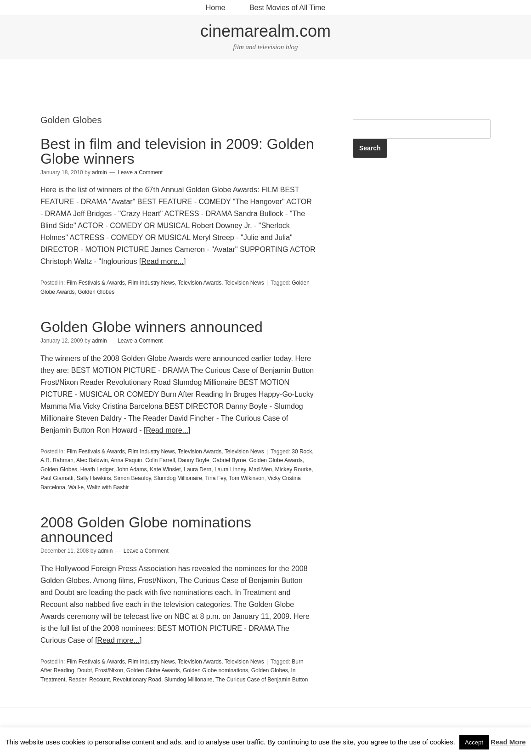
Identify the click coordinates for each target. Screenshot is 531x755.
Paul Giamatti (56, 478)
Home (216, 7)
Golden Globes (96, 292)
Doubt (84, 670)
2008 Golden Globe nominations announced (145, 529)
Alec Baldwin (92, 460)
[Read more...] (162, 261)
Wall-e (76, 487)
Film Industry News (151, 283)
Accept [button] (474, 742)
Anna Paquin (126, 460)
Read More (508, 742)
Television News (244, 283)
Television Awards (199, 283)
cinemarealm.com (265, 31)
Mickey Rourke (293, 469)
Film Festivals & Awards (96, 283)
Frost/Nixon (109, 670)
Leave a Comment (140, 172)
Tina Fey (215, 478)
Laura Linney (230, 469)
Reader (77, 679)
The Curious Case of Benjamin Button (261, 679)
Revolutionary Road (137, 679)
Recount (99, 679)
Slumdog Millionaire (178, 478)
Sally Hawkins (94, 478)
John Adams (131, 469)
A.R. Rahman (56, 460)
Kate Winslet (165, 469)
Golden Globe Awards (276, 460)
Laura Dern (197, 469)
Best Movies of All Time (287, 7)
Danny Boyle (193, 460)
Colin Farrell (160, 460)
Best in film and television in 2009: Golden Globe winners (177, 151)
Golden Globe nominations (215, 670)
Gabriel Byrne (229, 460)
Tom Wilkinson (246, 478)
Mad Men (260, 469)
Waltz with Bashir (108, 487)
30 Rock (302, 451)
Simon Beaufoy (132, 478)
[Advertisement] (265, 87)
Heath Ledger (96, 469)
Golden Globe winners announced (151, 327)
